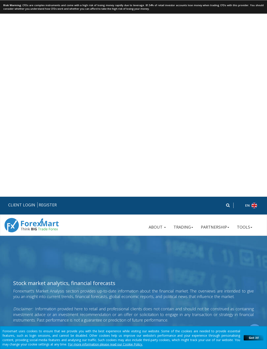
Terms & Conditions (134, 249)
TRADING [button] (183, 30)
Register (48, 8)
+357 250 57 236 (219, 240)
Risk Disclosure (86, 249)
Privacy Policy (108, 249)
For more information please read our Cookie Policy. (105, 344)
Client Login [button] (21, 8)
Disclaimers (159, 249)
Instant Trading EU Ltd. (52, 317)
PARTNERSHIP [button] (215, 30)
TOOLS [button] (244, 30)
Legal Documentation (57, 249)
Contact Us (215, 256)
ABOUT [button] (157, 30)
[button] (246, 9)
